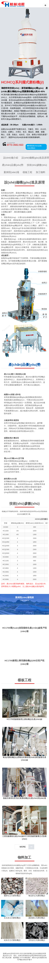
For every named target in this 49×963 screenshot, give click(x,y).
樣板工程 (27, 172)
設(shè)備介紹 (10, 157)
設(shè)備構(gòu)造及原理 (35, 157)
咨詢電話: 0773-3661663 (21, 957)
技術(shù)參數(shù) (37, 165)
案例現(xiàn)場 (11, 172)
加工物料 (40, 172)
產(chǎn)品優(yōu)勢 (12, 165)
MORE (23, 847)
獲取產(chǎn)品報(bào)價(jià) (34, 147)
